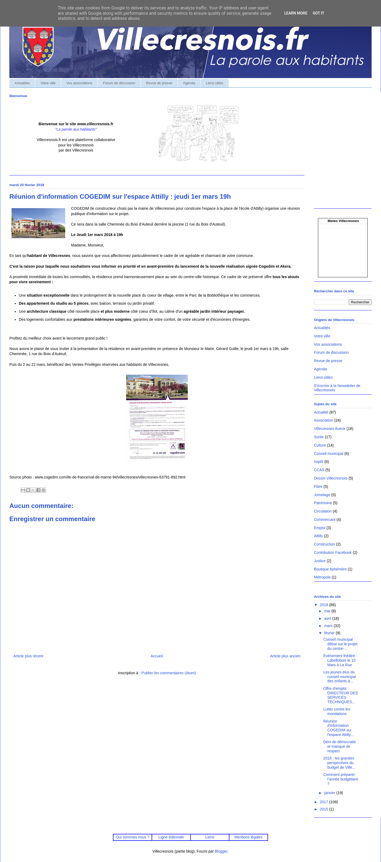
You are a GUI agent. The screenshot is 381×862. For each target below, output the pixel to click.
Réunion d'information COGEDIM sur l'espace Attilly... (338, 728)
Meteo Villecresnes (343, 221)
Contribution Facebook (333, 552)
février (330, 633)
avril (328, 618)
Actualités (22, 83)
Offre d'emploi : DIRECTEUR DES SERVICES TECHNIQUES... (340, 695)
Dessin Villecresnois (330, 478)
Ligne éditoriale (171, 837)
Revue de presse (159, 83)
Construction (324, 544)
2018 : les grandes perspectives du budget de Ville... (339, 762)
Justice (320, 561)
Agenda (189, 83)
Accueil (157, 656)
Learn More (295, 13)
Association (323, 420)
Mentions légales (249, 837)
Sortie (319, 437)
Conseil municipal (328, 453)
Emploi (319, 528)
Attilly (318, 536)
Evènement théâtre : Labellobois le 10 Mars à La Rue (340, 660)
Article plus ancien (285, 656)
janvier (330, 793)
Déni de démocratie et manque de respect (339, 746)
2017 (324, 802)
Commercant (324, 519)
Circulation (323, 511)
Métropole (322, 577)
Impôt (318, 461)
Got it (318, 13)
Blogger (221, 851)
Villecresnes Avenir (330, 428)
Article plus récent (28, 656)
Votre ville (48, 83)
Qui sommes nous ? (132, 837)
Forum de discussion (119, 83)
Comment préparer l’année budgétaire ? (340, 779)
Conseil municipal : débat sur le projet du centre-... (340, 644)
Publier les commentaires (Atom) (168, 673)
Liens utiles (214, 83)
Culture (320, 445)
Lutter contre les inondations (336, 711)
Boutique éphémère (330, 569)
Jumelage (322, 495)
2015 (324, 809)
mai (327, 611)
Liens (209, 837)
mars (329, 626)
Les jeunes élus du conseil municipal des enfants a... (339, 676)
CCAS (319, 470)
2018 (324, 605)
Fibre (318, 486)
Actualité (321, 412)
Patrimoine (323, 503)
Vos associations (79, 83)
